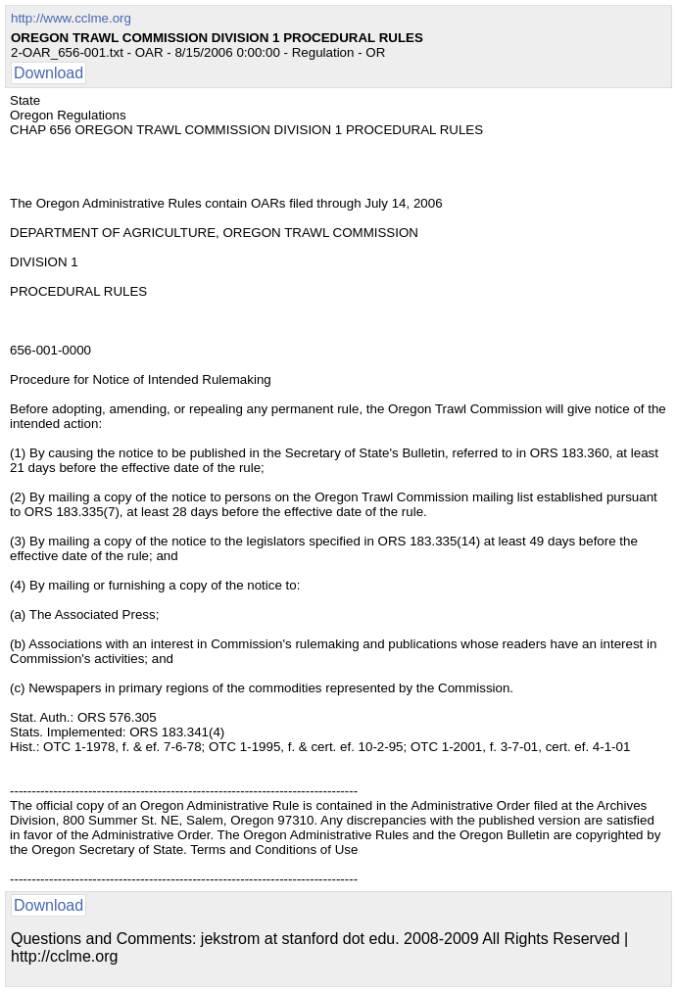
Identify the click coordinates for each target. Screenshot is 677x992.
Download (48, 73)
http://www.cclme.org (71, 18)
